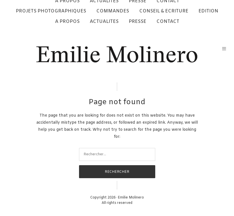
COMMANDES (112, 11)
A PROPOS (67, 22)
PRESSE (137, 22)
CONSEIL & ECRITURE (163, 11)
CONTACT (167, 22)
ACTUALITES (104, 22)
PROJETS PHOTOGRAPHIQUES (51, 11)
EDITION (208, 11)
